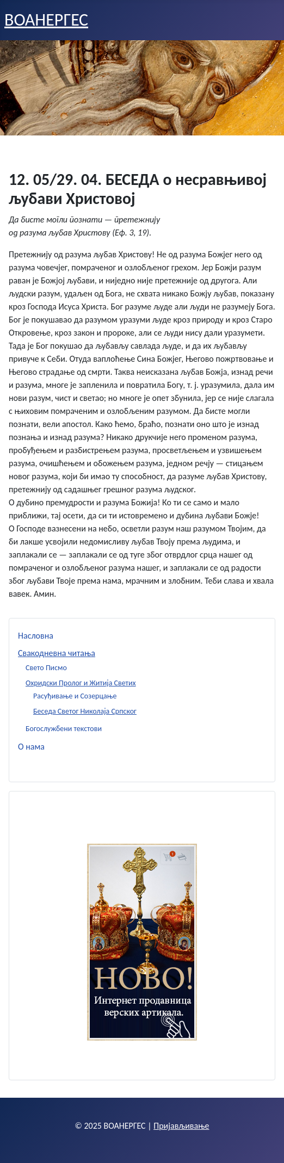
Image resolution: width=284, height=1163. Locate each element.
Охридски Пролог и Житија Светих (81, 683)
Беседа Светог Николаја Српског (85, 711)
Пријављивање (181, 1126)
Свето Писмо (46, 667)
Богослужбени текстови (64, 728)
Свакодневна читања (56, 653)
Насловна (35, 635)
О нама (31, 746)
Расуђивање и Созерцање (75, 696)
